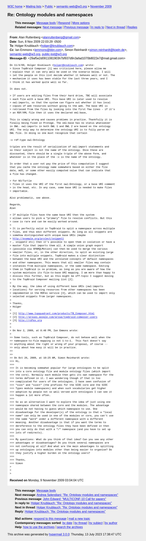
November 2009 (101, 6)
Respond (64, 23)
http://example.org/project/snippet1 (38, 238)
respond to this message (50, 518)
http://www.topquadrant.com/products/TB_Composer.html (57, 313)
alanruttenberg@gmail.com (61, 37)
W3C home (14, 6)
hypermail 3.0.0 (59, 534)
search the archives (70, 527)
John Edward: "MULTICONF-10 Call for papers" (74, 499)
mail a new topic (79, 518)
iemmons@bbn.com (48, 49)
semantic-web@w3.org (71, 6)
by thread (80, 523)
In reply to (97, 27)
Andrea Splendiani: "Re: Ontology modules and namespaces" (77, 494)
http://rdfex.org (30, 320)
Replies (132, 27)
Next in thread (115, 27)
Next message (52, 27)
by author (111, 523)
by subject (96, 523)
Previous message (76, 27)
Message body (46, 23)
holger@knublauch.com (57, 45)
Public (49, 6)
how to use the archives (39, 527)
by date (67, 523)
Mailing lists (33, 6)
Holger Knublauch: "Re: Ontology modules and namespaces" (71, 503)
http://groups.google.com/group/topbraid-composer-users (58, 317)
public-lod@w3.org (54, 54)
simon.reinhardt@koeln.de (107, 49)
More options (81, 23)
